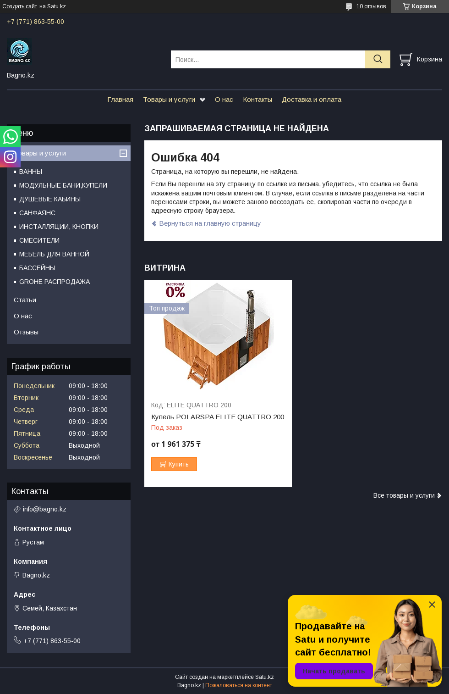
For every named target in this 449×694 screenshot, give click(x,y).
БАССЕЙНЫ (37, 268)
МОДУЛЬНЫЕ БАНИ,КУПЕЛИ (63, 185)
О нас (224, 99)
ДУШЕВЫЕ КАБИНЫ (50, 199)
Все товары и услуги (404, 495)
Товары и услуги (169, 99)
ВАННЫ (30, 171)
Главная (120, 99)
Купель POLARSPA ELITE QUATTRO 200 (217, 417)
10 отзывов (371, 6)
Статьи (25, 300)
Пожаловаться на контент (238, 685)
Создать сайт (19, 6)
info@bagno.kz (44, 509)
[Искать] (377, 59)
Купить (179, 464)
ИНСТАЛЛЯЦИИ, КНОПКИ (59, 226)
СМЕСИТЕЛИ (39, 240)
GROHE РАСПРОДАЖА (54, 281)
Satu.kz (264, 677)
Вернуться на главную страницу (210, 223)
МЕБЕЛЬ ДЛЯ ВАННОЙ (54, 254)
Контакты (257, 99)
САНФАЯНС (37, 213)
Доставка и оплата (311, 99)
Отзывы (26, 332)
